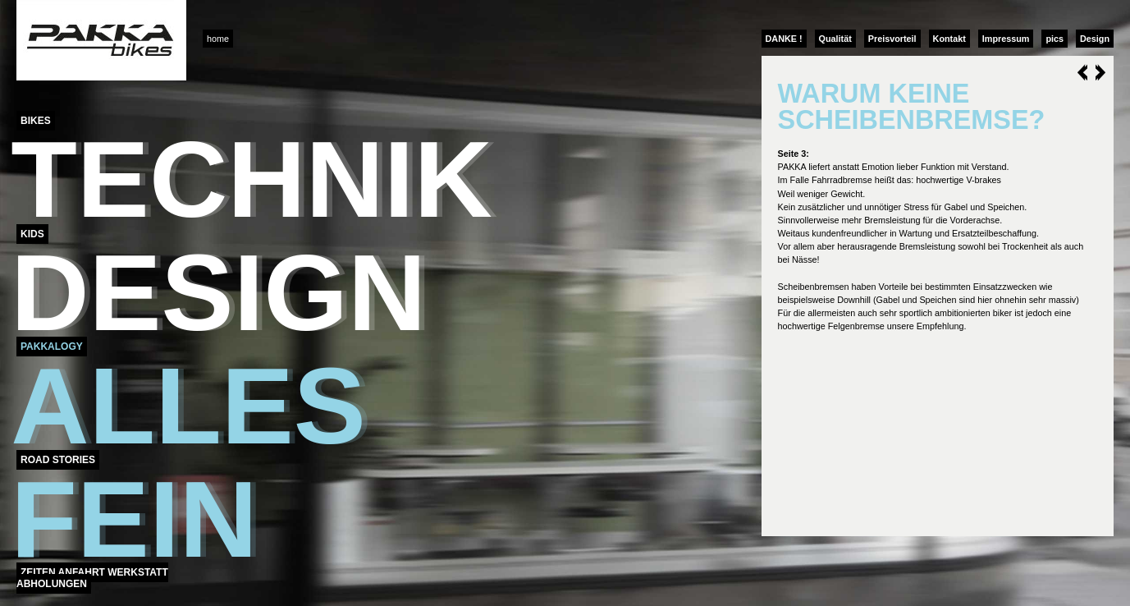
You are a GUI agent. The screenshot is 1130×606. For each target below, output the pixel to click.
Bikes (36, 120)
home (218, 39)
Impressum (1006, 39)
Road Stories (58, 460)
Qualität (835, 39)
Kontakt (949, 39)
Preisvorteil (892, 39)
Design (1094, 39)
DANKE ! (784, 39)
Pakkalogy (52, 346)
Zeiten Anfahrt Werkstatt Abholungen (92, 578)
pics (1054, 39)
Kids (32, 234)
